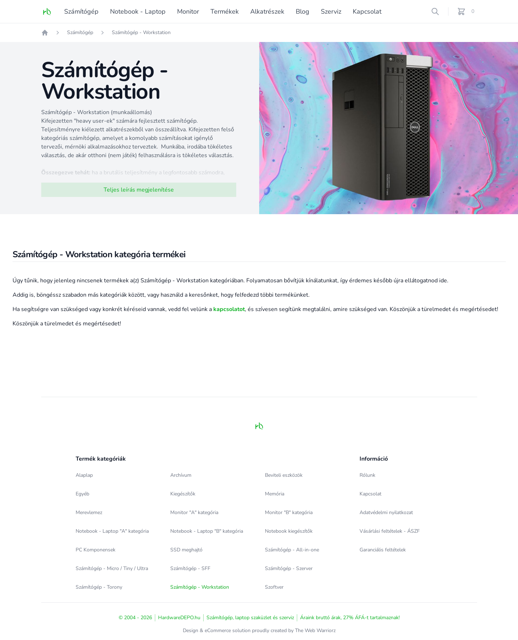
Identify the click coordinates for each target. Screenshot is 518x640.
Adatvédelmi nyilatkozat (386, 512)
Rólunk (367, 475)
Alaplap (84, 475)
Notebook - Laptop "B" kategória (206, 531)
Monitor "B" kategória (289, 512)
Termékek (224, 11)
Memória (274, 493)
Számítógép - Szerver (289, 568)
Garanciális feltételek (383, 549)
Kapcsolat (367, 11)
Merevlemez (89, 512)
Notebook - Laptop (138, 11)
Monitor (188, 11)
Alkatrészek (267, 11)
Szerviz (331, 11)
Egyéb (82, 493)
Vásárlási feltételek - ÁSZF (390, 531)
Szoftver (274, 587)
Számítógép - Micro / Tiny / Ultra (112, 568)
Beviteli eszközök (284, 475)
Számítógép (81, 11)
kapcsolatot (229, 309)
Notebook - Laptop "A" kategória (112, 531)
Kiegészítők (182, 493)
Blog (302, 11)
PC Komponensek (95, 549)
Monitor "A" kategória (194, 512)
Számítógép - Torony (99, 587)
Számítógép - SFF (190, 568)
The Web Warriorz (315, 630)
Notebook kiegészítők (289, 531)
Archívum (180, 475)
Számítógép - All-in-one (292, 549)
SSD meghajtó (186, 549)
